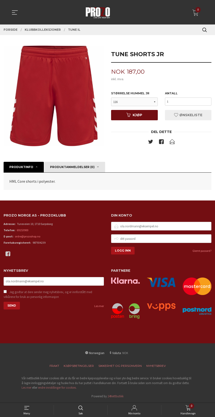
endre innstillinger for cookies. (57, 388)
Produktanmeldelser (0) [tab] (72, 167)
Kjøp (134, 115)
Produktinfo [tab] (21, 167)
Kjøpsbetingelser (79, 366)
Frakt (54, 366)
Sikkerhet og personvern (120, 366)
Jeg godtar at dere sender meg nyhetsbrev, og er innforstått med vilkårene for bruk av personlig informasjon (48, 295)
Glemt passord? (201, 251)
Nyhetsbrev (156, 366)
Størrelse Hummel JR (130, 93)
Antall (171, 93)
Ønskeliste (188, 115)
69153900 (22, 230)
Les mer (99, 306)
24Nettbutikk (116, 396)
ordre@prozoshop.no (27, 236)
